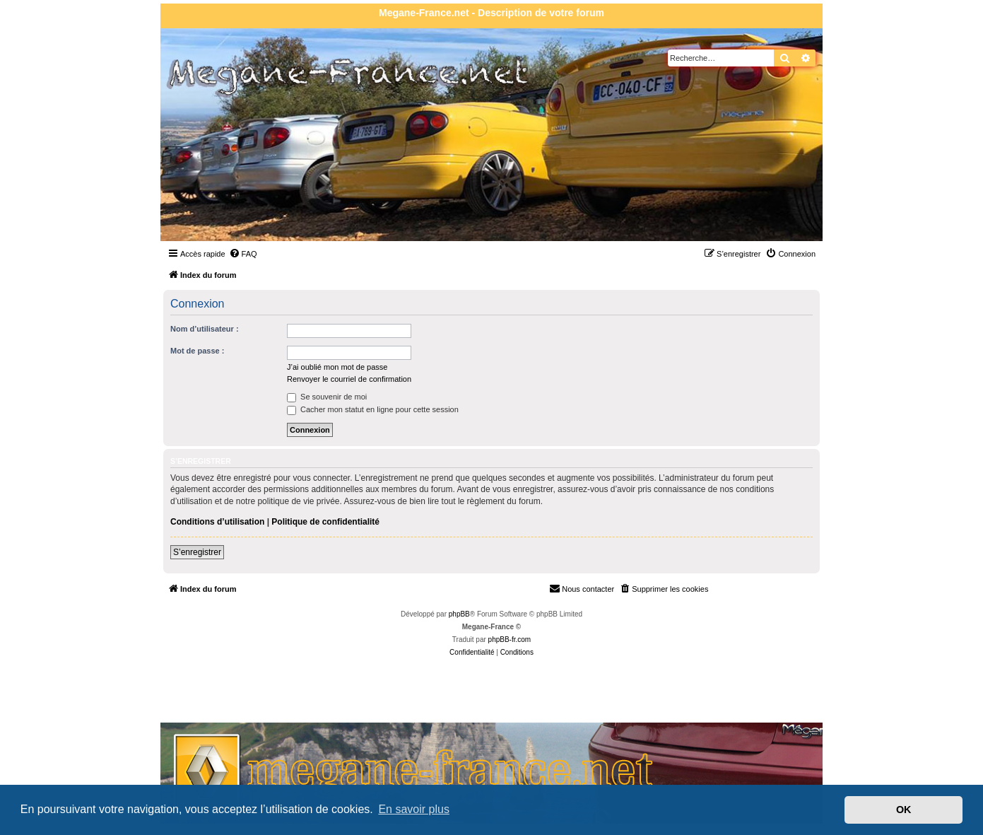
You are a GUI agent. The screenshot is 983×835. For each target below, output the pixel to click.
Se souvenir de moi (327, 396)
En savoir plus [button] (413, 809)
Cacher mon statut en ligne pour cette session (373, 409)
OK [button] (904, 809)
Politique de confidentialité (325, 522)
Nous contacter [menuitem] (581, 588)
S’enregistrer (197, 552)
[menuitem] (243, 253)
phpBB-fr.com (509, 639)
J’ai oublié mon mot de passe (337, 367)
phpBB (459, 614)
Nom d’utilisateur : (204, 329)
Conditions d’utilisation (217, 522)
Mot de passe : (197, 350)
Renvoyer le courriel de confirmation (349, 379)
